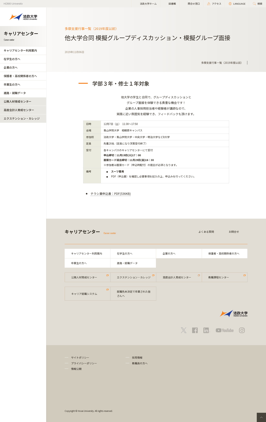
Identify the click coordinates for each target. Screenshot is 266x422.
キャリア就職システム (84, 294)
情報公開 (76, 369)
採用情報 (137, 357)
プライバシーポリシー (84, 363)
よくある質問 (206, 231)
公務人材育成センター (17, 101)
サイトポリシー (80, 357)
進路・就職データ (15, 93)
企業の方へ (11, 67)
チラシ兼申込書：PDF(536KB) (111, 193)
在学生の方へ (12, 59)
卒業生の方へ (12, 84)
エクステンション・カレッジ (22, 118)
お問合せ (234, 231)
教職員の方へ (140, 363)
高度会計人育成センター (19, 110)
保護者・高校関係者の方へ (20, 76)
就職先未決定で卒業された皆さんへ (134, 293)
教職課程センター (218, 277)
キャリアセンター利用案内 (20, 50)
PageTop (261, 417)
